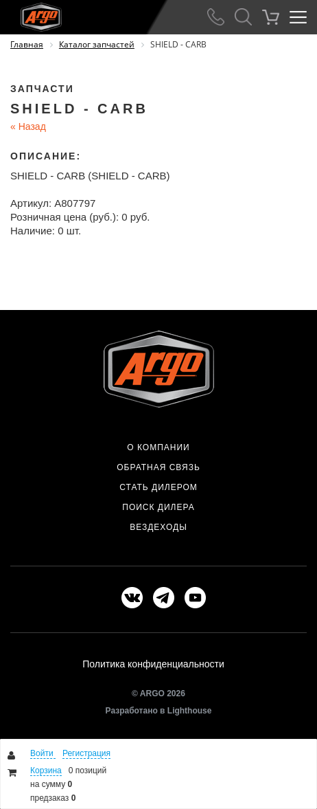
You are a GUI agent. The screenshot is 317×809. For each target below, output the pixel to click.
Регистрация (86, 753)
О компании (158, 447)
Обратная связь (158, 467)
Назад (28, 126)
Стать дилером (158, 487)
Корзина (46, 770)
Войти (43, 753)
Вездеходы (158, 527)
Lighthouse (189, 711)
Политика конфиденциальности (153, 663)
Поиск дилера (158, 507)
